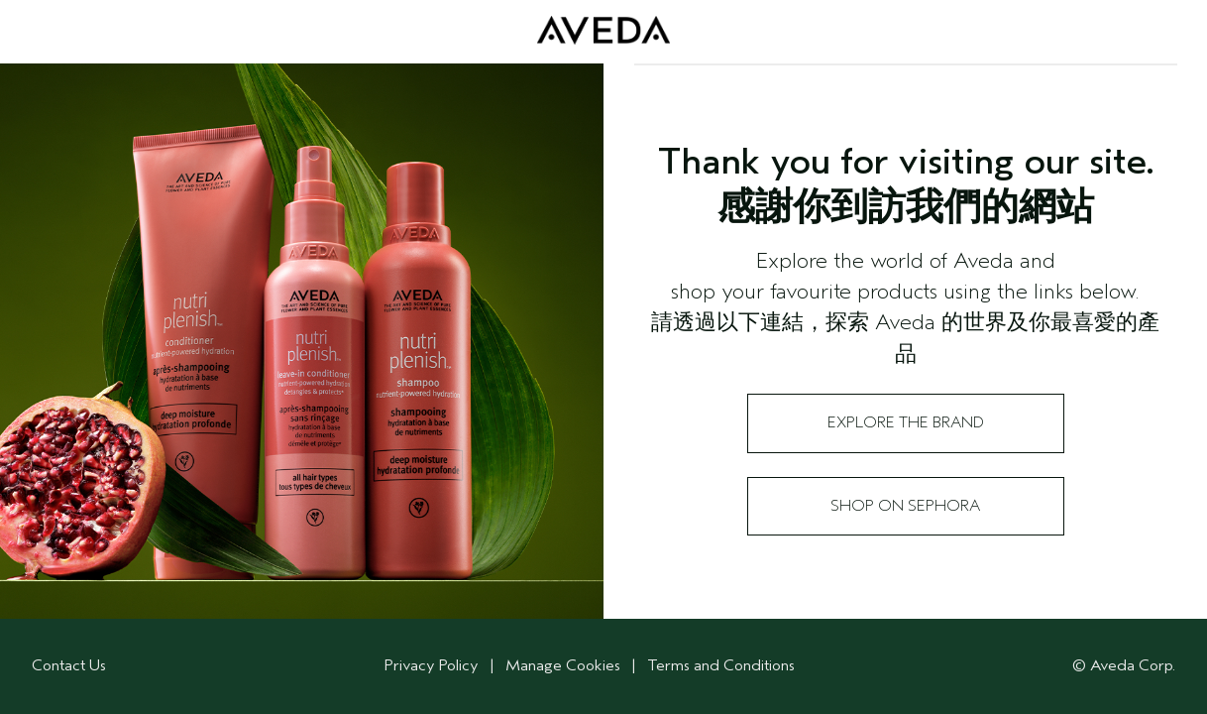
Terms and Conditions (721, 665)
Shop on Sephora (905, 506)
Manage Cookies (564, 665)
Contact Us (69, 665)
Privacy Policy (431, 665)
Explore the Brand (905, 422)
